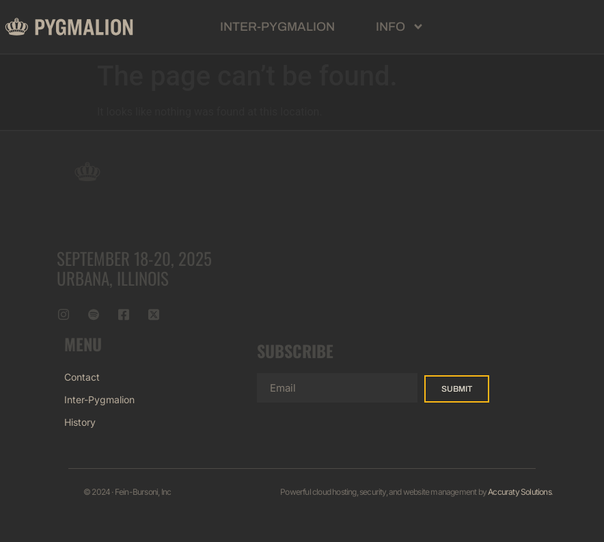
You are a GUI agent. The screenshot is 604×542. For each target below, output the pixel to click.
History (80, 422)
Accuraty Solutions (519, 492)
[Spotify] (93, 315)
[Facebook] (123, 315)
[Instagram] (63, 315)
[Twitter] (153, 315)
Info (400, 26)
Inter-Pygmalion (277, 26)
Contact (82, 377)
